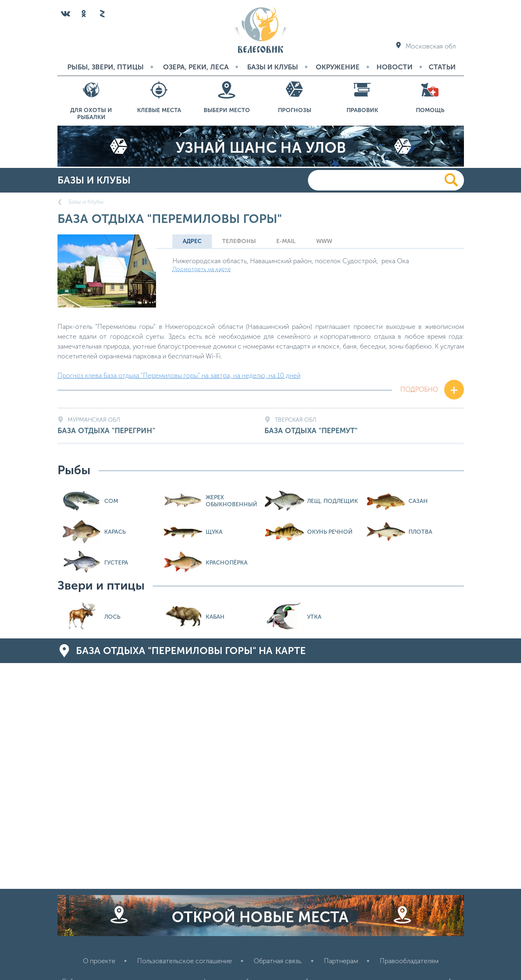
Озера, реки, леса (196, 67)
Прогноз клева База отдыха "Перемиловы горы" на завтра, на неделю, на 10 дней (179, 375)
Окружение (338, 67)
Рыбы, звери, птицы (105, 67)
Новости (394, 67)
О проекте (99, 961)
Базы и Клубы (272, 67)
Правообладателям (409, 961)
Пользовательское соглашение (184, 961)
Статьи (442, 67)
